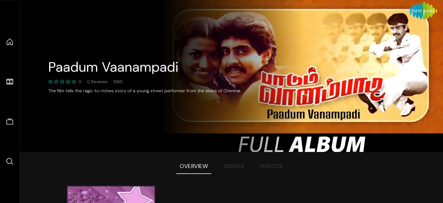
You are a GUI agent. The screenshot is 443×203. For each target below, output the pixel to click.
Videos (234, 166)
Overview (194, 166)
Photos (271, 166)
